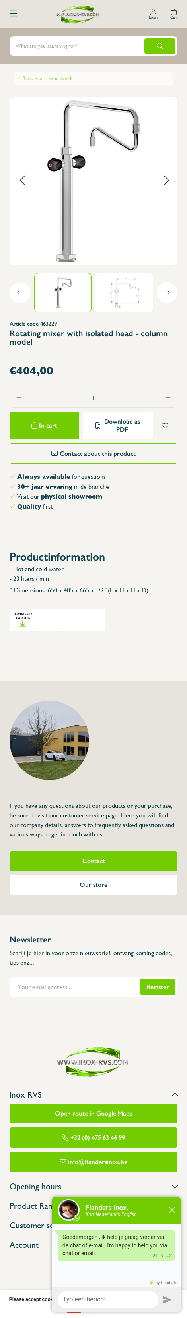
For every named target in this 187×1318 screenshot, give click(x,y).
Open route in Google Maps (93, 1113)
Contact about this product (98, 453)
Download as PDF (122, 425)
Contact (93, 861)
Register (157, 986)
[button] (22, 180)
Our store (93, 884)
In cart (48, 425)
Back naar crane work (47, 78)
